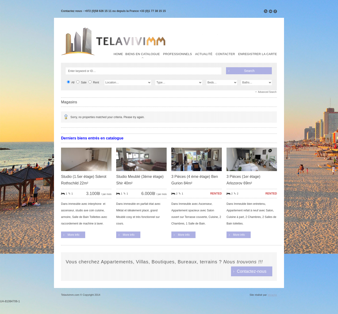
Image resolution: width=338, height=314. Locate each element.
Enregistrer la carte (257, 54)
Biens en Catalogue (142, 54)
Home (118, 54)
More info (73, 234)
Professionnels (177, 54)
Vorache (272, 294)
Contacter (225, 54)
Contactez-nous (251, 271)
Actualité (203, 54)
